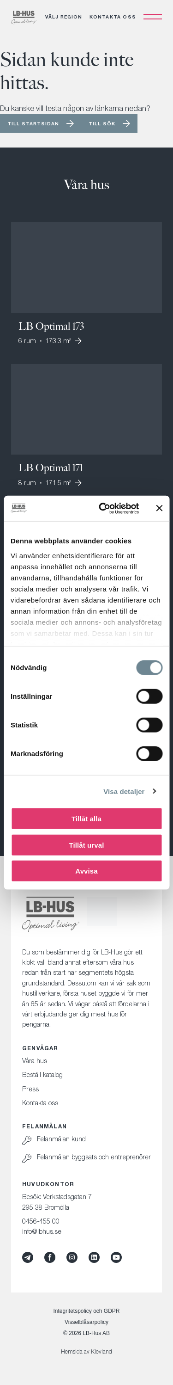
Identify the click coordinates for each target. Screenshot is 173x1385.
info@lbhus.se (41, 1231)
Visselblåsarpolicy (86, 1322)
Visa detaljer (123, 791)
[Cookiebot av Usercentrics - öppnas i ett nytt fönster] (103, 508)
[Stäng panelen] (159, 508)
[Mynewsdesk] (27, 1257)
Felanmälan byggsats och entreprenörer (94, 1157)
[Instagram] (72, 1257)
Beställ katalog (42, 1074)
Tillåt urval (86, 845)
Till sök (102, 123)
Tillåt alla (86, 819)
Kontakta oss (112, 16)
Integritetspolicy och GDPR (86, 1311)
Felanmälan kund (61, 1139)
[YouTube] (116, 1257)
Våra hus (34, 1061)
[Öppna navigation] (152, 16)
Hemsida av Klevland (86, 1351)
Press (30, 1089)
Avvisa (86, 871)
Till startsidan (33, 123)
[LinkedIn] (94, 1257)
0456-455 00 (41, 1221)
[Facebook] (49, 1257)
